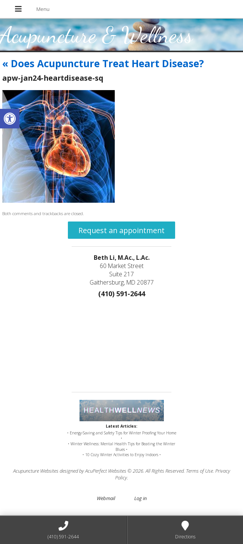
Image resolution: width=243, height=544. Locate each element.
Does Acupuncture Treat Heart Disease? (103, 63)
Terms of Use (199, 470)
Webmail (106, 498)
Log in (140, 498)
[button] (10, 118)
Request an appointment (121, 230)
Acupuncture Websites (35, 470)
